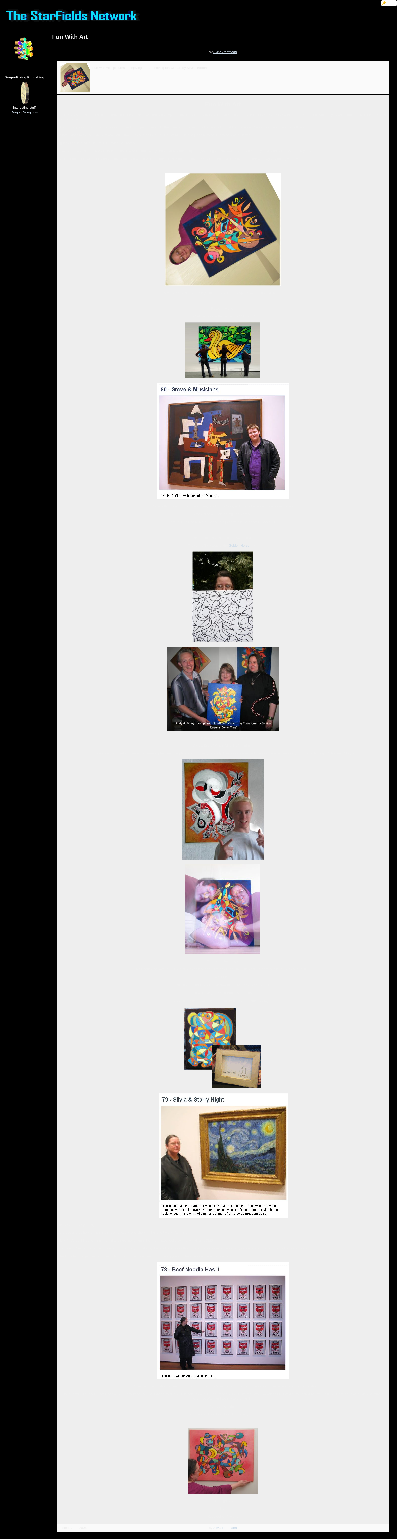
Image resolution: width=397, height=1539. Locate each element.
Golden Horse (239, 545)
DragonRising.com (24, 112)
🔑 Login (389, 3)
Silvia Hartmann (225, 52)
